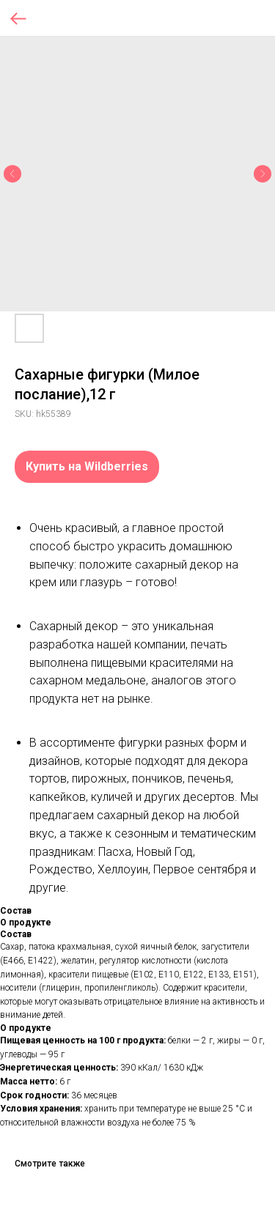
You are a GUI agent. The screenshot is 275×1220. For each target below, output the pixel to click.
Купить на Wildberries (87, 466)
